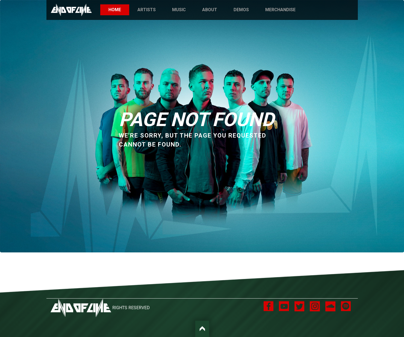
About (209, 9)
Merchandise (280, 9)
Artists (146, 9)
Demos (241, 9)
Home (118, 9)
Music (179, 9)
